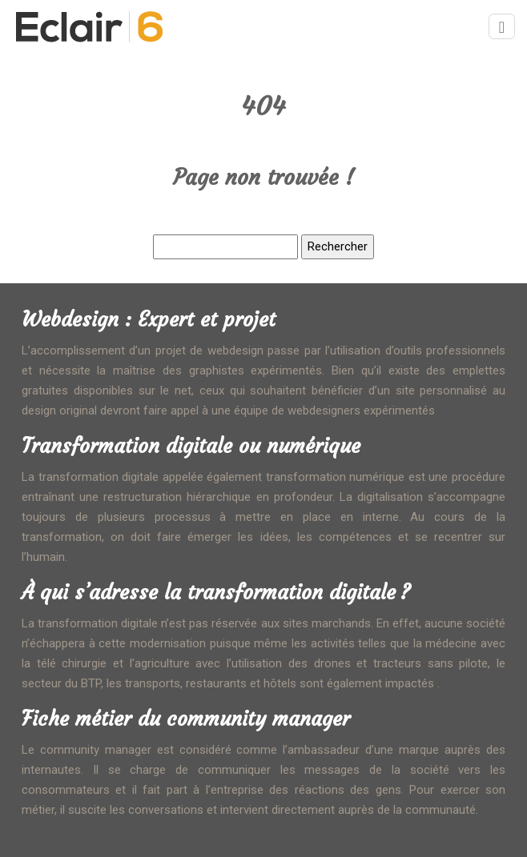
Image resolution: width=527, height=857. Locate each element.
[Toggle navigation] (502, 27)
